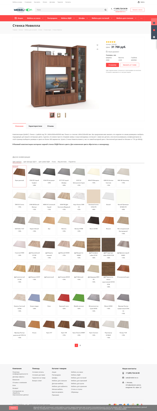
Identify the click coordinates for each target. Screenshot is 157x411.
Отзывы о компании (20, 382)
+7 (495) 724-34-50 (120, 8)
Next (70, 115)
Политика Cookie (120, 409)
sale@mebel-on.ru (120, 11)
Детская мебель (57, 383)
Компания (17, 368)
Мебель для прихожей (79, 381)
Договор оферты (18, 377)
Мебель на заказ (77, 372)
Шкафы (54, 378)
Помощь (36, 368)
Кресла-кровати (57, 392)
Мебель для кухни (77, 383)
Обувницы (74, 392)
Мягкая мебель (57, 389)
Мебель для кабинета (59, 386)
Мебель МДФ (76, 375)
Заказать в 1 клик (129, 65)
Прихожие (55, 395)
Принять (13, 408)
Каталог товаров (59, 368)
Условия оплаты (38, 372)
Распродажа (56, 375)
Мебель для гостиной (78, 378)
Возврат (15, 388)
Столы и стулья (76, 389)
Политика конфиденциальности (20, 373)
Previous (47, 115)
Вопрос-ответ (37, 381)
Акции (54, 372)
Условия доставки (38, 375)
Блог (14, 385)
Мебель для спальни (59, 381)
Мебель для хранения (79, 386)
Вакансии (16, 379)
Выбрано (15, 166)
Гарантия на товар (38, 378)
